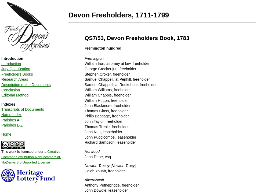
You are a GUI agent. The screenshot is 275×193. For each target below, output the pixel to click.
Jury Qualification (15, 69)
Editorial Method (14, 95)
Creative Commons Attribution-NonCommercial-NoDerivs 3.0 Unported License (31, 157)
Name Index (11, 115)
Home (6, 134)
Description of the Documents (26, 85)
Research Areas (14, 79)
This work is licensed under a (31, 155)
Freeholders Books (17, 74)
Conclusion (10, 90)
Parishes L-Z (12, 125)
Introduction (11, 64)
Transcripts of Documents (22, 109)
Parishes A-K (12, 120)
